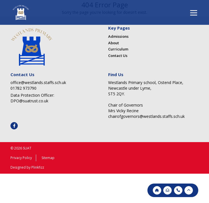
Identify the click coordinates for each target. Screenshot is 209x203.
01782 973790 (23, 88)
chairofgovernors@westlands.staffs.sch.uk (146, 116)
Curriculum (118, 49)
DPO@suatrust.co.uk (29, 100)
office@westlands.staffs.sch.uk (38, 82)
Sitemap (48, 157)
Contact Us (117, 55)
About (113, 42)
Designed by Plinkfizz (27, 167)
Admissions (118, 36)
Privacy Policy (21, 157)
